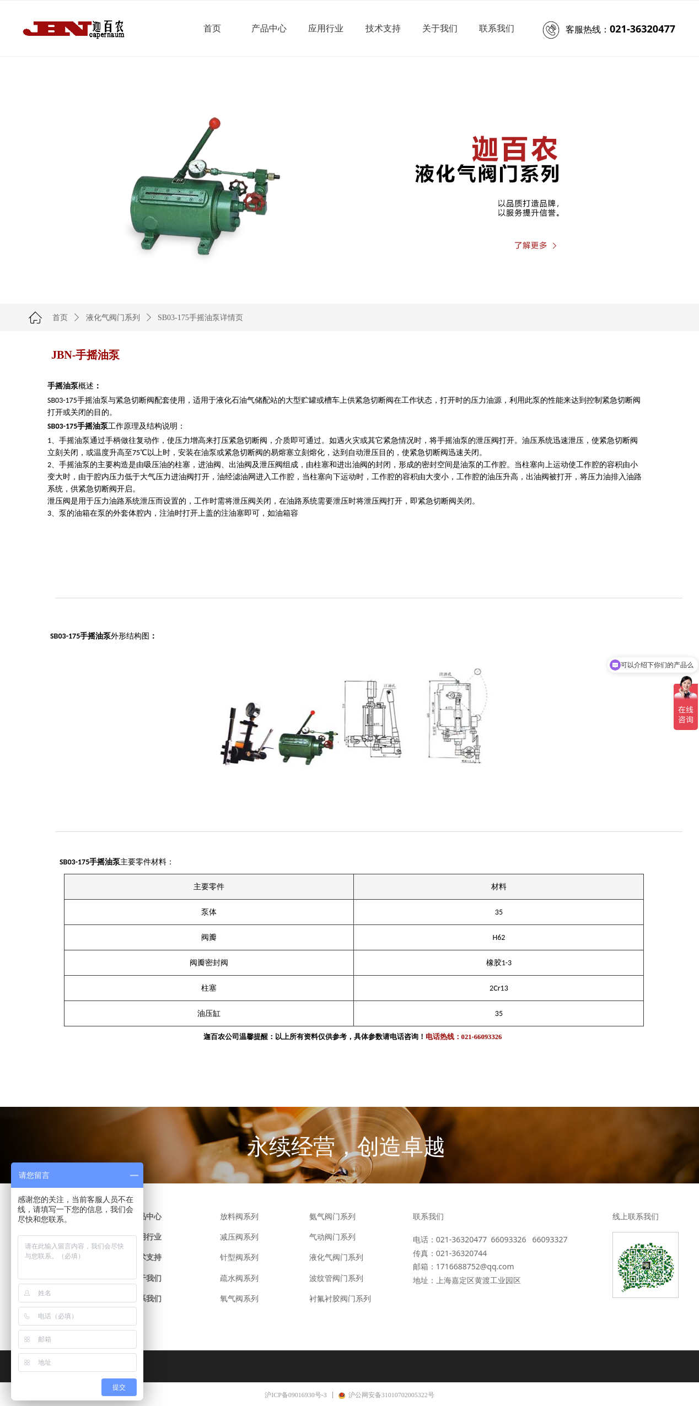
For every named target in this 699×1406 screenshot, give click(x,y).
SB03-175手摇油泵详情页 (200, 317)
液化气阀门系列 (113, 317)
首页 (60, 317)
